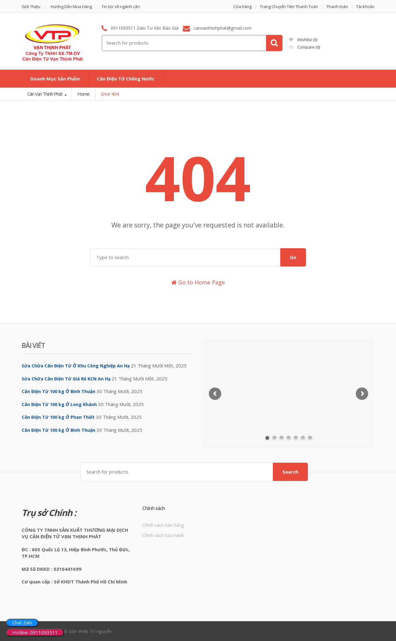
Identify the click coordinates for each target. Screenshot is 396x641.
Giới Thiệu (31, 6)
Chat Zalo (22, 622)
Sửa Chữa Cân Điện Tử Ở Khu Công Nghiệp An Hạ (76, 366)
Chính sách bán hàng (163, 525)
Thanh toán (337, 6)
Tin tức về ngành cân (120, 6)
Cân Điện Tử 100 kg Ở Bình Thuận (58, 391)
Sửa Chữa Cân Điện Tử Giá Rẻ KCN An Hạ (66, 379)
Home (83, 94)
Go (293, 257)
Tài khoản (365, 6)
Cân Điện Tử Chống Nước (125, 79)
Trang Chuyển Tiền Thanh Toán (289, 6)
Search (290, 472)
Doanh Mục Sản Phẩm (55, 79)
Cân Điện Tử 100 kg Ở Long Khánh (59, 404)
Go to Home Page (198, 282)
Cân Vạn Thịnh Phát (45, 94)
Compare (304, 47)
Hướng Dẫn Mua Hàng (71, 6)
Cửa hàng (242, 6)
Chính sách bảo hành (163, 535)
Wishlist (303, 39)
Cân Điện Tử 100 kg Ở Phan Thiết (58, 417)
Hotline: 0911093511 (35, 632)
